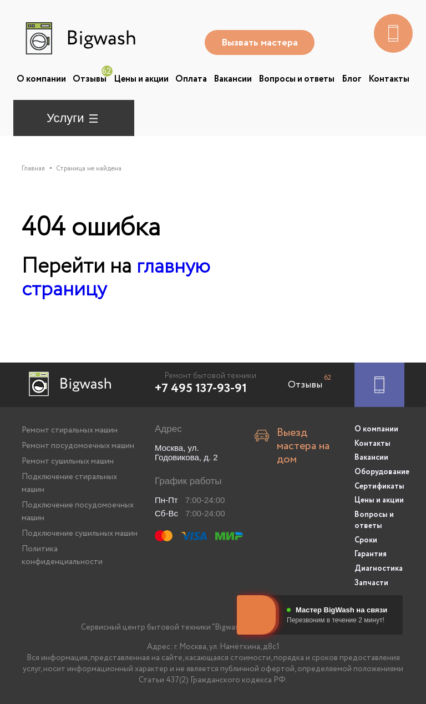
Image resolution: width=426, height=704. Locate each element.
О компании (41, 79)
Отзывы (89, 79)
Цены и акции (141, 79)
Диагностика (378, 565)
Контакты (388, 79)
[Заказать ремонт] (379, 385)
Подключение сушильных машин (80, 533)
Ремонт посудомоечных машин (78, 445)
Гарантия (370, 551)
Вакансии (233, 79)
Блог (352, 79)
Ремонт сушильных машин (68, 461)
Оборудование (379, 470)
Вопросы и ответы (296, 79)
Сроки (365, 537)
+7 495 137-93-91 (201, 389)
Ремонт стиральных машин (70, 430)
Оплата (191, 79)
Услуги (65, 118)
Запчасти (371, 579)
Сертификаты (379, 484)
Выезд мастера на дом (303, 444)
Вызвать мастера (260, 43)
